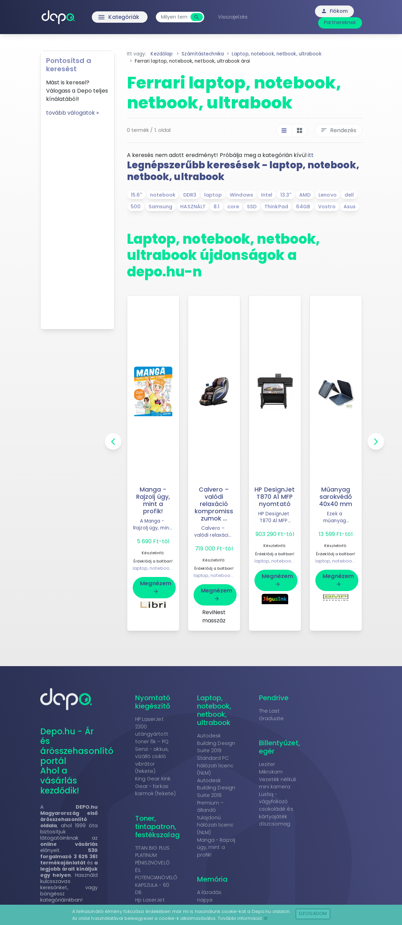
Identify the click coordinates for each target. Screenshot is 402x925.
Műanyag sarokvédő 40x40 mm (335, 496)
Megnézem (155, 587)
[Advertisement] (77, 220)
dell (349, 194)
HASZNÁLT (193, 206)
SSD (252, 206)
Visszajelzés (233, 16)
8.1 (216, 206)
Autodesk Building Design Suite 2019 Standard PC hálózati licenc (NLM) (216, 754)
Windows (241, 194)
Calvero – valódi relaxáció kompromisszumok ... (214, 504)
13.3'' (286, 194)
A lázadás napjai (209, 896)
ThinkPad (276, 206)
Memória (212, 879)
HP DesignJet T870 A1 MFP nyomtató (274, 496)
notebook (162, 194)
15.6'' (136, 194)
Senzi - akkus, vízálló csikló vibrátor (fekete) (152, 760)
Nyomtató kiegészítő (153, 702)
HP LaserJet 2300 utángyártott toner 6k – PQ (152, 730)
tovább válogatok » (72, 113)
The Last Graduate (271, 714)
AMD (305, 194)
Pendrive (274, 698)
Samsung (161, 206)
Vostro (327, 206)
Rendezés (338, 130)
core (233, 206)
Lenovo (327, 194)
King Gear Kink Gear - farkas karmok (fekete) (155, 786)
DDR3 (189, 194)
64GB (303, 206)
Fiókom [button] (334, 11)
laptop (213, 194)
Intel (267, 194)
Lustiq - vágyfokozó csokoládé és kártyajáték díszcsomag (276, 809)
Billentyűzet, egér (279, 747)
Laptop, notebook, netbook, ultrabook (214, 710)
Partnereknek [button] (340, 22)
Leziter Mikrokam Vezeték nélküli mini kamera (277, 775)
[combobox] (175, 17)
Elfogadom (313, 913)
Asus (350, 206)
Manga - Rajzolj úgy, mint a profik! (153, 500)
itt (311, 155)
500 (136, 206)
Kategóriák (105, 17)
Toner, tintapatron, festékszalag (157, 826)
